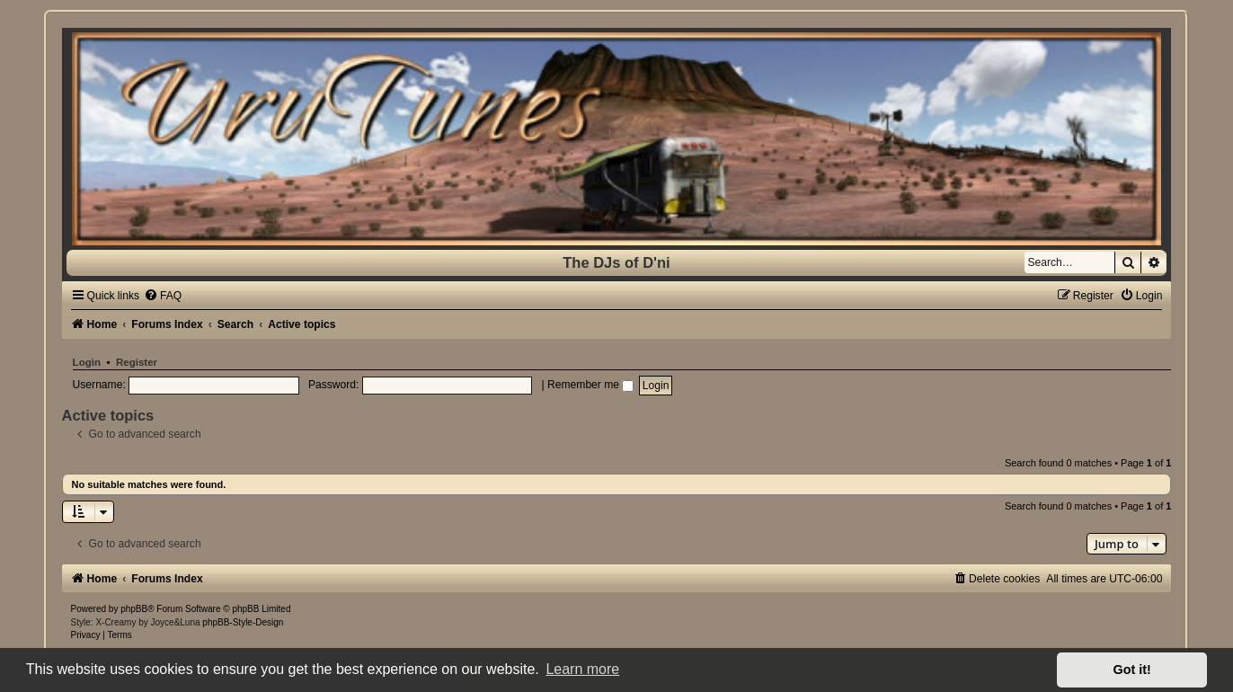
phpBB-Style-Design (242, 622)
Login (87, 362)
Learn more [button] (582, 669)
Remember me (590, 384)
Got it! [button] (1132, 669)
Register (136, 362)
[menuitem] (163, 295)
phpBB (133, 609)
